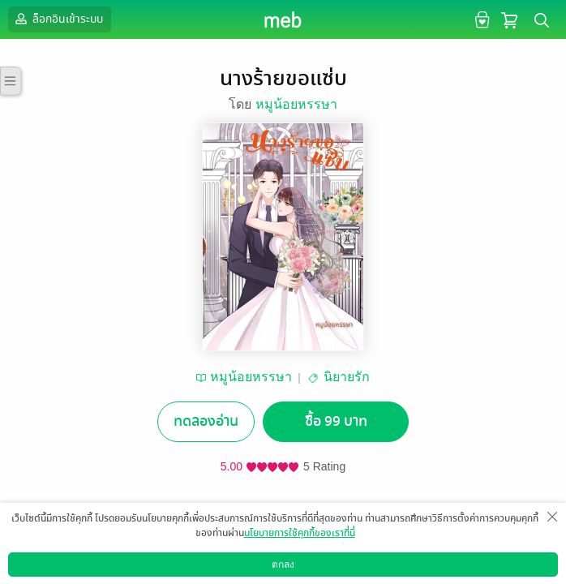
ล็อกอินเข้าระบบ (57, 19)
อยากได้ (181, 526)
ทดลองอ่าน (206, 421)
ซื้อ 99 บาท (336, 421)
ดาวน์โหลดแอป (98, 571)
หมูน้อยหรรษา (296, 104)
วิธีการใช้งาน (471, 571)
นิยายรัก (347, 377)
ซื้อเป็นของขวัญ (249, 526)
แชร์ (385, 526)
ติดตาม (317, 526)
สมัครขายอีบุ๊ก (394, 571)
